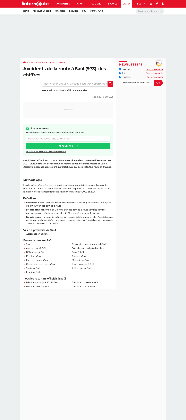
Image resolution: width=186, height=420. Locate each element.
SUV (84, 11)
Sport (81, 3)
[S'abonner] (141, 83)
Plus (140, 3)
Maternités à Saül (80, 260)
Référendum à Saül (81, 268)
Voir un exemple (154, 69)
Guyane (51, 62)
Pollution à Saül (33, 256)
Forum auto (96, 11)
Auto (126, 3)
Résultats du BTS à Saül (83, 286)
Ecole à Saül (78, 252)
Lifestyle (124, 69)
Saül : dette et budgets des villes (87, 248)
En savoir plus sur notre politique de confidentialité (46, 152)
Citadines (60, 11)
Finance (112, 3)
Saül (28, 244)
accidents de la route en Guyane (94, 167)
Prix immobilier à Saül (83, 264)
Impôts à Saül (33, 272)
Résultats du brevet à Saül (85, 282)
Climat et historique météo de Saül (89, 244)
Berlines (73, 11)
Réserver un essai (42, 11)
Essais (26, 11)
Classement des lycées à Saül (40, 264)
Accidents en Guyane (37, 234)
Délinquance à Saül (35, 252)
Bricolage (124, 77)
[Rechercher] (150, 11)
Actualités (63, 3)
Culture (96, 3)
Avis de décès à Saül (36, 248)
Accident (40, 62)
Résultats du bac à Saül (37, 286)
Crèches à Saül (79, 256)
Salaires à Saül (33, 268)
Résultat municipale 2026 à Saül (42, 282)
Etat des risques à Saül (37, 260)
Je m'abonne (66, 146)
